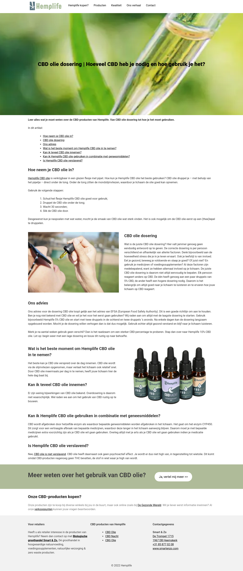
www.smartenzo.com (165, 548)
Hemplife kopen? (78, 5)
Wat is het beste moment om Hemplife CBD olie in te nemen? (79, 148)
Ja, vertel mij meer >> (173, 477)
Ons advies (49, 144)
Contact (151, 5)
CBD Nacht (111, 536)
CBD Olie (110, 532)
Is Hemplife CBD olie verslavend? (63, 160)
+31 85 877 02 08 (163, 544)
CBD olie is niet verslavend (50, 454)
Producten (100, 5)
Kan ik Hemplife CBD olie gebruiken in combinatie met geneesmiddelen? (86, 156)
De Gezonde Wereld (149, 505)
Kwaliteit (116, 5)
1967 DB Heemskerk (165, 540)
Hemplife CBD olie (39, 178)
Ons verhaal (134, 5)
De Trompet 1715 (163, 536)
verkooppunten (44, 509)
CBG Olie (110, 540)
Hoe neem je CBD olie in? (58, 136)
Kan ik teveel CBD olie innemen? (62, 152)
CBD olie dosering (53, 140)
